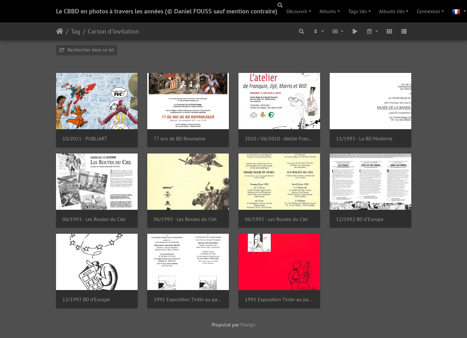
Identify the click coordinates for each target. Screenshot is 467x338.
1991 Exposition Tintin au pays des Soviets (188, 299)
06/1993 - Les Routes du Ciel (93, 219)
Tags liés (357, 11)
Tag (75, 31)
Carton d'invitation (113, 31)
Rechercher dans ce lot (86, 50)
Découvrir (296, 11)
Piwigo (247, 324)
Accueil (59, 31)
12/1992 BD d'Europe (359, 219)
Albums (327, 11)
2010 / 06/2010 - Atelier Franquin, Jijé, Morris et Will (279, 139)
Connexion (428, 11)
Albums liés (392, 11)
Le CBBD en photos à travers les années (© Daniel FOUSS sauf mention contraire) (167, 11)
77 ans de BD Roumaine (179, 139)
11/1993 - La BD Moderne (364, 139)
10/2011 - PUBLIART (84, 139)
